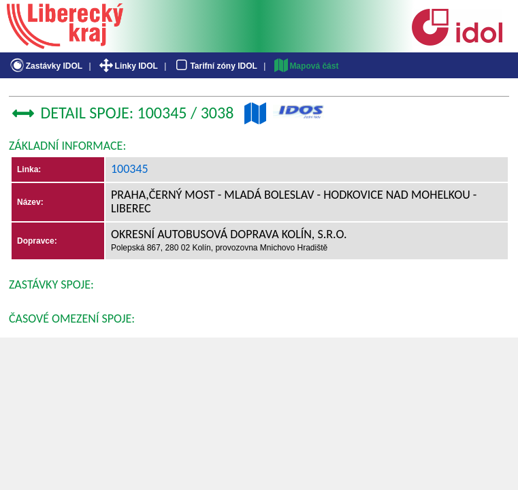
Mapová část (305, 66)
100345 (129, 168)
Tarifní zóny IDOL (215, 66)
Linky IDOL (127, 66)
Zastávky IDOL (45, 66)
